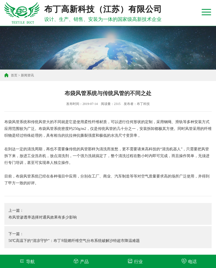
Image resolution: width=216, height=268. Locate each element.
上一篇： (108, 214)
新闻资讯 (27, 75)
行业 (135, 261)
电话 (189, 261)
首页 (14, 75)
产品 (81, 261)
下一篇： (108, 238)
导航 (27, 261)
